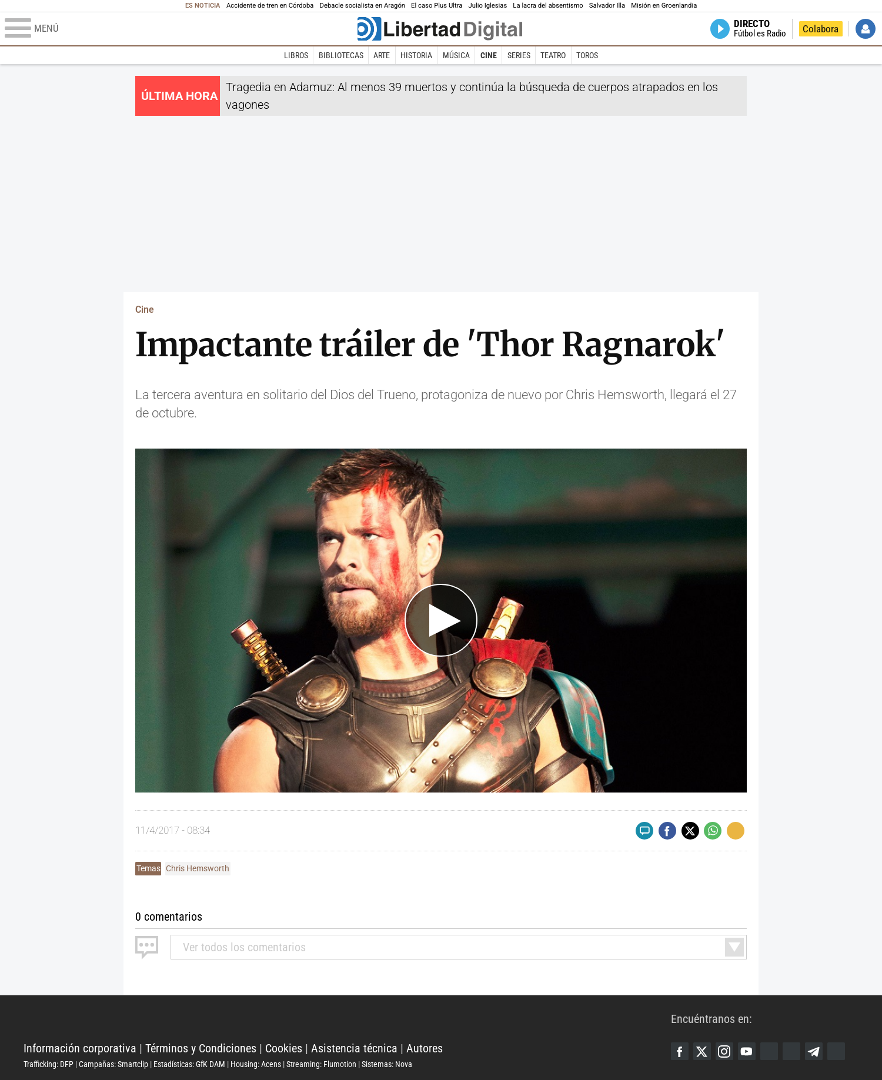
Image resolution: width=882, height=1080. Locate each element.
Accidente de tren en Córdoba (270, 5)
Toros (587, 55)
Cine (488, 55)
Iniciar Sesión (866, 29)
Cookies (283, 1048)
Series (518, 55)
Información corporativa (80, 1048)
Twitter (702, 1051)
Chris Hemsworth (197, 868)
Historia (416, 55)
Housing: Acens (255, 1064)
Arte (381, 55)
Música (456, 55)
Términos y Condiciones (200, 1048)
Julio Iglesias (487, 5)
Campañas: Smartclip (113, 1064)
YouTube (747, 1051)
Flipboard (791, 1051)
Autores (424, 1048)
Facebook (680, 1051)
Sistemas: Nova (387, 1064)
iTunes (836, 1051)
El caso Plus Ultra (436, 5)
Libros (296, 55)
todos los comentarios (244, 947)
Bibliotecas (341, 55)
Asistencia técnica (354, 1048)
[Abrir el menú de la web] (180, 28)
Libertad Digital (347, 1019)
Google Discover (769, 1051)
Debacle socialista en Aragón (363, 5)
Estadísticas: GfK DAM (189, 1064)
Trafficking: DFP (49, 1064)
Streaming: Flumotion (321, 1064)
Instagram (724, 1051)
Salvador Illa (607, 5)
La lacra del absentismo (548, 5)
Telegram (814, 1051)
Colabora (820, 29)
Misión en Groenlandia (664, 5)
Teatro (553, 55)
